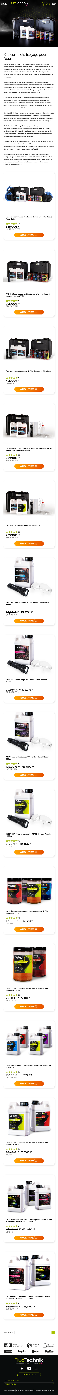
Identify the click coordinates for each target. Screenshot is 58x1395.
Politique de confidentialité (24, 1390)
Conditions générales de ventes (44, 1390)
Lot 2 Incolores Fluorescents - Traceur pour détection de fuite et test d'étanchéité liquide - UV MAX (28, 1298)
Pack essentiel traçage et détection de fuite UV (23, 525)
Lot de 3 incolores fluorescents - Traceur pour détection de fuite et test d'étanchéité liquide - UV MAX (29, 1221)
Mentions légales (9, 1390)
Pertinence (9, 1332)
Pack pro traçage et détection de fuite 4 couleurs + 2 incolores (28, 371)
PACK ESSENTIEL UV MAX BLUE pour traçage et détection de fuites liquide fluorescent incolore (29, 449)
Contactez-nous (29, 1375)
